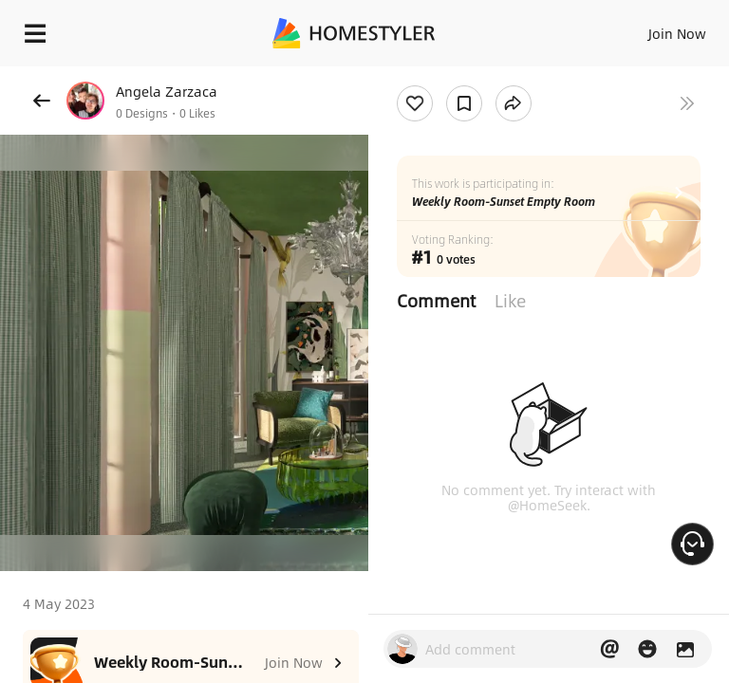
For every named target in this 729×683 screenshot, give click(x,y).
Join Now (677, 33)
